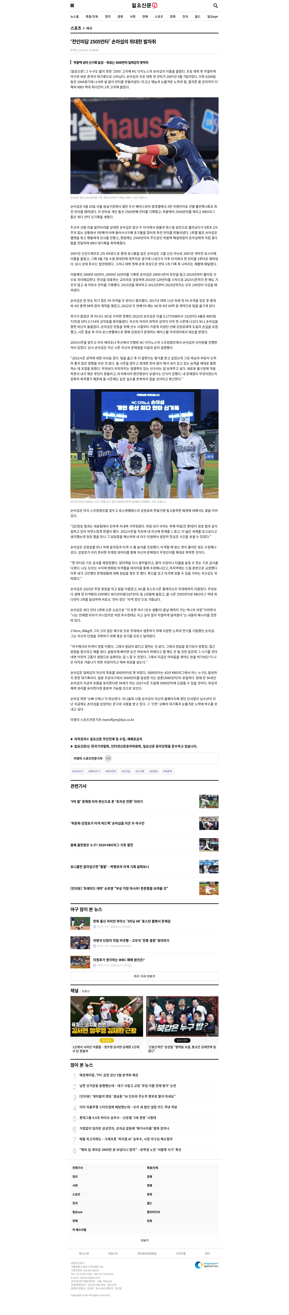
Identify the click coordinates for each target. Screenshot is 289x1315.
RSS (207, 1253)
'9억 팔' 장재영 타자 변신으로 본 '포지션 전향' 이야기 (106, 801)
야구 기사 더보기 (144, 976)
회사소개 (84, 1253)
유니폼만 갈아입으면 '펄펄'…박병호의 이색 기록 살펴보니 (109, 866)
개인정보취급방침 (147, 1253)
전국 (185, 16)
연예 (145, 16)
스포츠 (159, 16)
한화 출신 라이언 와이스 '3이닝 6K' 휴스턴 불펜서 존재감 (132, 921)
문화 (173, 16)
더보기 (145, 1240)
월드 (197, 16)
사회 (132, 16)
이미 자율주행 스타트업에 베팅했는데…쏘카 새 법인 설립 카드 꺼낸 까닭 (128, 1107)
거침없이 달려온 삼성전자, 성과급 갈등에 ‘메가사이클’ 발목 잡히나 (124, 1128)
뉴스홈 (74, 16)
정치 (108, 16)
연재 (75, 1221)
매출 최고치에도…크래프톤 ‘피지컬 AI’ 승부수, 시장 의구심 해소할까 (126, 1139)
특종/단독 (92, 16)
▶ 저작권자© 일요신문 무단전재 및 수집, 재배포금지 (106, 738)
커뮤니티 (113, 1253)
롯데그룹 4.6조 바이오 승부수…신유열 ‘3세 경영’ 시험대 (117, 1117)
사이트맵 (181, 1253)
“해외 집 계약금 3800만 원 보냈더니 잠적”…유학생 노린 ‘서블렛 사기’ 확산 (130, 1149)
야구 (89, 28)
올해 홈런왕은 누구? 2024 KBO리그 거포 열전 (101, 845)
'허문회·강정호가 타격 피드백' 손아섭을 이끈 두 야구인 (107, 823)
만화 (149, 1221)
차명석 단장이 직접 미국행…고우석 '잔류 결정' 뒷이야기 (131, 940)
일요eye (212, 16)
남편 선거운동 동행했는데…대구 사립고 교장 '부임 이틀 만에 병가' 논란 (127, 1085)
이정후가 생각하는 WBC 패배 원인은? (118, 959)
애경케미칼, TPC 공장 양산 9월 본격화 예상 (108, 1075)
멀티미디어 (153, 1212)
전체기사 (77, 1168)
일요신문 (144, 6)
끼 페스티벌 (79, 1230)
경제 (120, 16)
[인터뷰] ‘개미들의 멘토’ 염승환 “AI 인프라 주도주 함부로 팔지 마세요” (127, 1096)
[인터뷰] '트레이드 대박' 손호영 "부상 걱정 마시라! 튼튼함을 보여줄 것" (119, 888)
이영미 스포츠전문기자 (88, 758)
